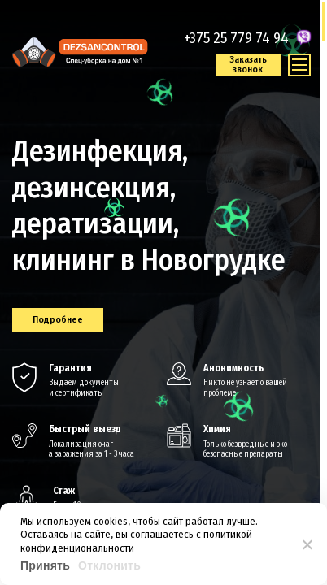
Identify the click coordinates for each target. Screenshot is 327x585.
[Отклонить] (307, 544)
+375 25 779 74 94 (236, 38)
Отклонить (109, 565)
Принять (45, 565)
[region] (163, 292)
